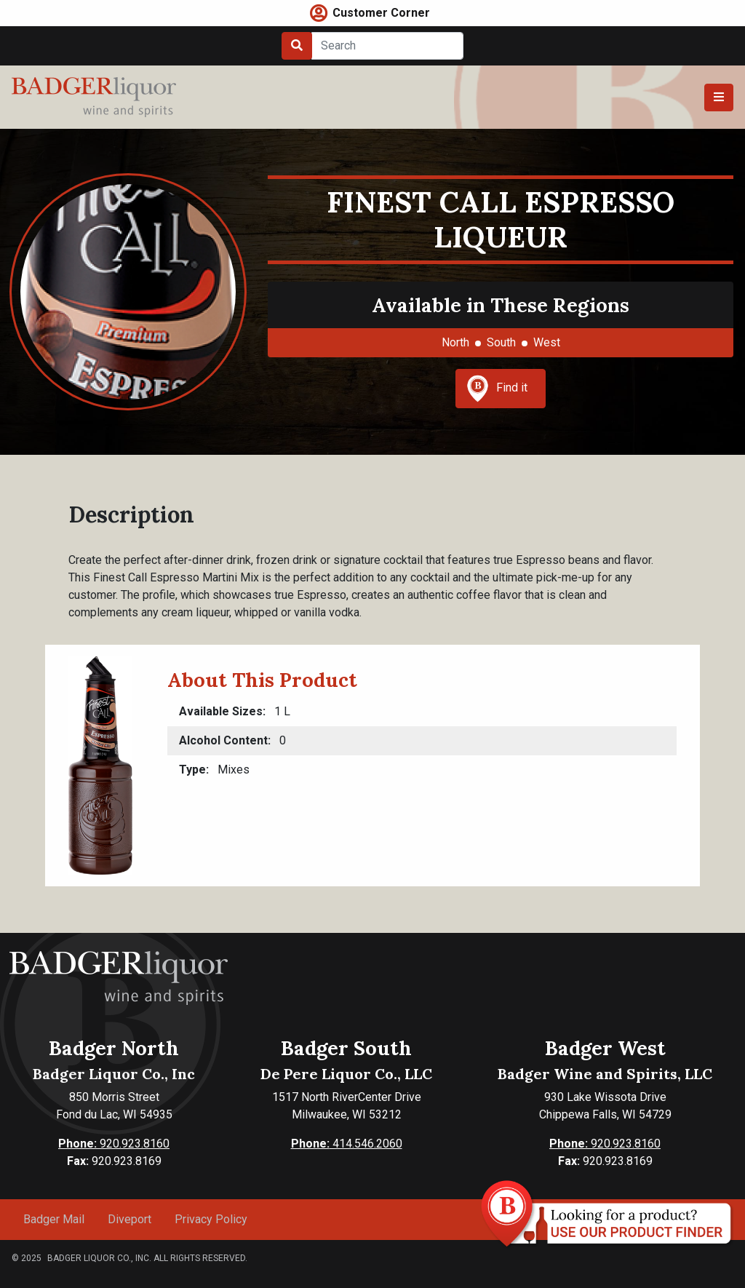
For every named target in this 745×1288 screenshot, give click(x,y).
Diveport (129, 1219)
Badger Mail (53, 1219)
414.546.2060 (346, 1143)
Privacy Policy (211, 1219)
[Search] (387, 46)
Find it (496, 388)
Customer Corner (381, 13)
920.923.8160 (114, 1143)
